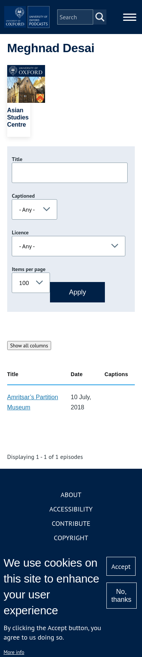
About (71, 494)
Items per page (28, 269)
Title (17, 159)
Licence (20, 232)
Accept (121, 566)
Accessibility (70, 509)
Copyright (71, 537)
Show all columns (29, 345)
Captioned (23, 195)
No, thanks (121, 595)
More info (13, 652)
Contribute (70, 523)
